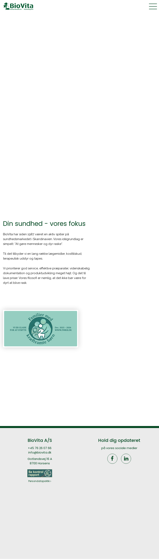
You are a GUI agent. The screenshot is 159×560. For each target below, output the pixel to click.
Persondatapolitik (39, 481)
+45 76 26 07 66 (39, 448)
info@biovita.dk (39, 452)
